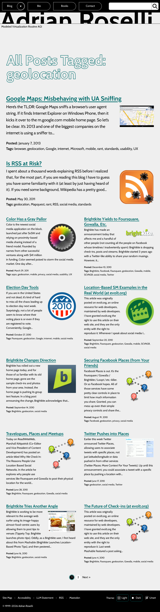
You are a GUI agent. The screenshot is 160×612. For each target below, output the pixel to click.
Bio (39, 6)
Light (124, 597)
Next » (86, 577)
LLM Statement (45, 597)
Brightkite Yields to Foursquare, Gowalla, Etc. (111, 222)
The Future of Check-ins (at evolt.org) (116, 506)
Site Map (7, 597)
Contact (90, 6)
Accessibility (24, 597)
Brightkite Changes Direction (31, 360)
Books (64, 6)
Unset (152, 597)
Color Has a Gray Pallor (26, 219)
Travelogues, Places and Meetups (34, 433)
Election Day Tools (22, 287)
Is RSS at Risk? (24, 163)
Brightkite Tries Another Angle (32, 506)
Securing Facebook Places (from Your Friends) (116, 363)
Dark (138, 597)
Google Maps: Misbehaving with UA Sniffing (63, 98)
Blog (9, 6)
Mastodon (74, 597)
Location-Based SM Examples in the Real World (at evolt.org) (115, 290)
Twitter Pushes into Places (106, 433)
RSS (61, 597)
